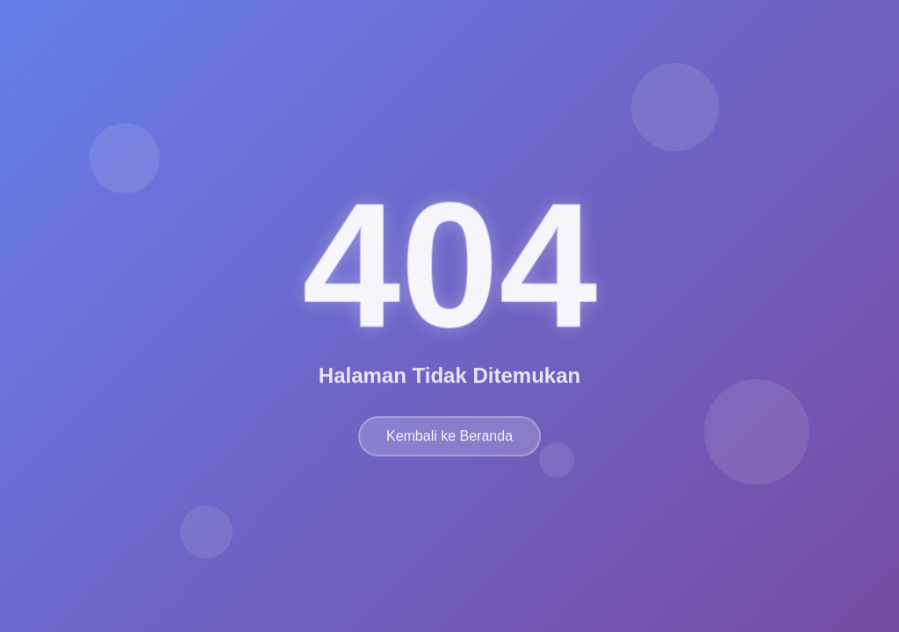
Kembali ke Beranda (449, 439)
